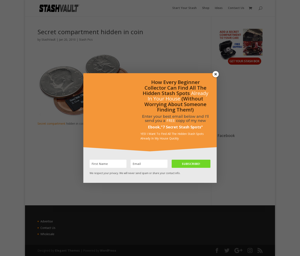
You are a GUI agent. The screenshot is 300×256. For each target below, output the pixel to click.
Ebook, (154, 126)
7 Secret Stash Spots (182, 126)
